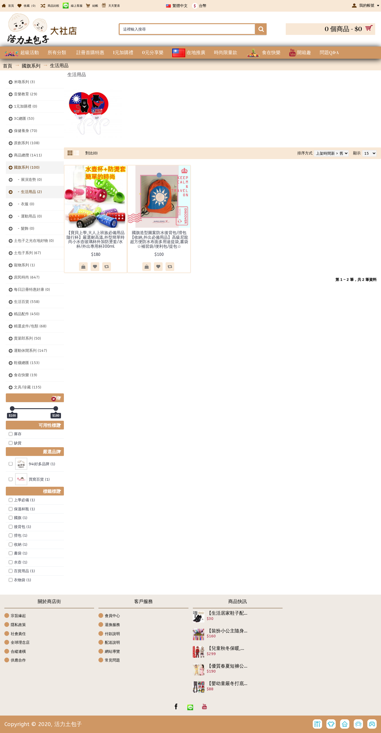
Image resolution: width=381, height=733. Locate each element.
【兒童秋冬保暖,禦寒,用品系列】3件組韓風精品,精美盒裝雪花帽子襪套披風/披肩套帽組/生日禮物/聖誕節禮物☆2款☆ (227, 648)
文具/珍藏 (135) (27, 387)
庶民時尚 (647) (26, 277)
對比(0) (91, 153)
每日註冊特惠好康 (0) (32, 289)
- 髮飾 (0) (24, 228)
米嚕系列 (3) (24, 82)
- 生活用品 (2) (28, 192)
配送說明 (109, 642)
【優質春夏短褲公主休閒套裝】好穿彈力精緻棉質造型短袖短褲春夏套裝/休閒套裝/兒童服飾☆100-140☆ (227, 666)
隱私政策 (15, 625)
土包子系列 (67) (27, 253)
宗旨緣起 (15, 616)
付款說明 (109, 634)
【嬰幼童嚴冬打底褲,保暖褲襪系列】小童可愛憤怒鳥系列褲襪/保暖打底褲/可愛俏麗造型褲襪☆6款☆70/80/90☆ (227, 683)
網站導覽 (109, 651)
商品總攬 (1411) (28, 155)
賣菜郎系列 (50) (27, 338)
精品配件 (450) (26, 314)
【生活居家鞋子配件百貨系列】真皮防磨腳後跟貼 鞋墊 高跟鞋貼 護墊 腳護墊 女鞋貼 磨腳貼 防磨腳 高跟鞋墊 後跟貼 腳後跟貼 (227, 613)
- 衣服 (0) (24, 204)
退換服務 (109, 625)
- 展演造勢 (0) (28, 179)
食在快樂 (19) (25, 375)
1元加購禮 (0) (25, 106)
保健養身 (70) (25, 131)
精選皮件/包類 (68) (30, 326)
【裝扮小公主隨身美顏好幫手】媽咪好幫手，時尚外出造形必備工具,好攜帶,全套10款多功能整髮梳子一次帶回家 (227, 631)
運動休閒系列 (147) (30, 350)
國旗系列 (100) (26, 167)
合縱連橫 (15, 651)
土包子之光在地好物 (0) (34, 240)
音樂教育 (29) (25, 94)
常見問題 (109, 660)
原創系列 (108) (26, 143)
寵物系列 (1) (24, 265)
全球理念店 (17, 642)
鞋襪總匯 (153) (26, 363)
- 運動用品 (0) (28, 216)
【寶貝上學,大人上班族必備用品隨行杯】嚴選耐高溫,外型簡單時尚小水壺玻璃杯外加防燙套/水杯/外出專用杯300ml (96, 239)
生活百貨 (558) (26, 301)
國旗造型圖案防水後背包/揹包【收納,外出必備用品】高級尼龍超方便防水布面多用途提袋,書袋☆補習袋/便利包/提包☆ (159, 239)
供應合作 (15, 660)
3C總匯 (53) (24, 118)
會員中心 (109, 616)
